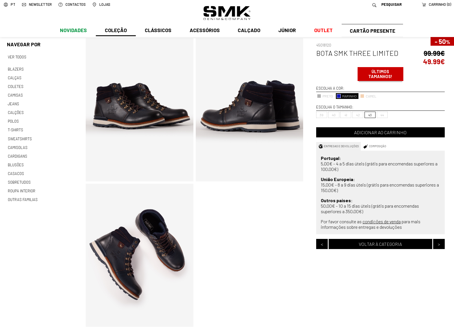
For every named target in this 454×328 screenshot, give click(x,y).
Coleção (116, 31)
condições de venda (382, 221)
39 (321, 115)
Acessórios (204, 31)
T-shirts (15, 127)
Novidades (73, 31)
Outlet (321, 31)
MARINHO (347, 96)
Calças (14, 77)
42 (358, 115)
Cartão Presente (371, 31)
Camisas (15, 93)
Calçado (248, 31)
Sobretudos (19, 177)
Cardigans (17, 152)
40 (334, 115)
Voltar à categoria (380, 244)
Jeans (13, 102)
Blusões (16, 161)
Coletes (15, 85)
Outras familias (22, 194)
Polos (13, 119)
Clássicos (157, 31)
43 (370, 115)
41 (346, 115)
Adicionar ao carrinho (380, 132)
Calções (15, 110)
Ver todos (17, 56)
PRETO (325, 96)
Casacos (15, 169)
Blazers (15, 68)
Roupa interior (21, 186)
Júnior (286, 31)
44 (382, 115)
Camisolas (17, 144)
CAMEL (368, 96)
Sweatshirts (20, 135)
